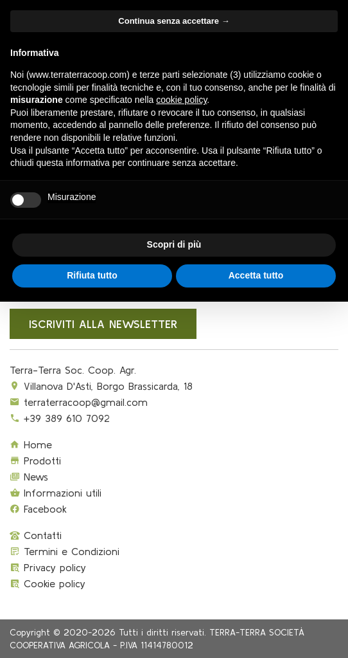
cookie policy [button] (181, 100)
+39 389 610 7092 (67, 418)
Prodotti (35, 460)
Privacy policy (48, 567)
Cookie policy (47, 583)
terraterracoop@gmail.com (86, 402)
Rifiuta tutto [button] (92, 275)
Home (31, 444)
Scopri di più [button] (174, 244)
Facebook (38, 509)
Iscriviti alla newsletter (103, 324)
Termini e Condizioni (64, 551)
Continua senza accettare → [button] (173, 21)
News (29, 476)
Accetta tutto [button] (256, 275)
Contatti (36, 535)
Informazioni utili (55, 492)
